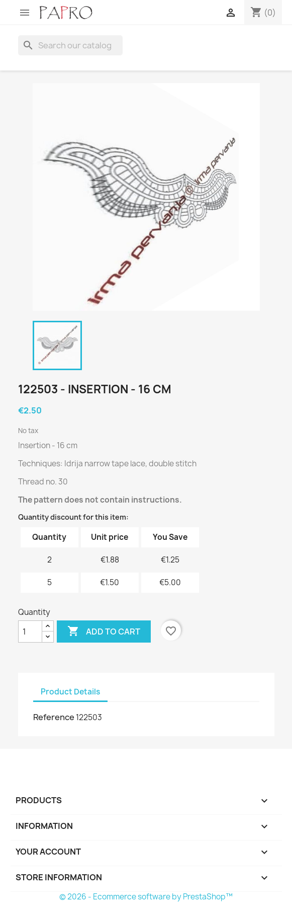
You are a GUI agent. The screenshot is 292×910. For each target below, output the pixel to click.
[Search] (70, 45)
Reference (53, 717)
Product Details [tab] (70, 691)
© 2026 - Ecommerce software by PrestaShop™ (146, 896)
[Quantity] (30, 631)
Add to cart (103, 631)
